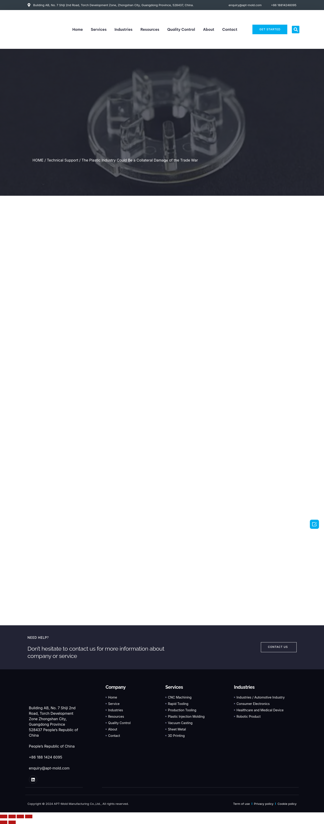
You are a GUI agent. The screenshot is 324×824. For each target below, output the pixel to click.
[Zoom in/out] (28, 816)
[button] (295, 29)
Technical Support (62, 160)
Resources (149, 29)
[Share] (12, 816)
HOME (38, 160)
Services (98, 29)
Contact (229, 29)
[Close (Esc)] (3, 816)
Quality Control (181, 29)
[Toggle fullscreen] (20, 816)
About (208, 29)
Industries (123, 29)
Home (77, 29)
